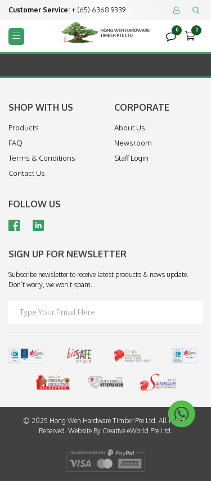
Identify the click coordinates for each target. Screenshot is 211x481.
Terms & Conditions (41, 157)
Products (23, 127)
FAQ (15, 142)
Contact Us (26, 173)
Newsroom (133, 142)
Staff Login (131, 157)
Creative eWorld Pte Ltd (136, 430)
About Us (129, 127)
